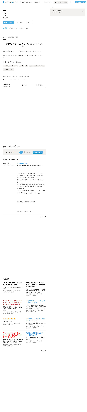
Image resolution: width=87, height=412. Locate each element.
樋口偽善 (5, 17)
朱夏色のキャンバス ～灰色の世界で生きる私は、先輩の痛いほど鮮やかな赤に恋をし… (13, 341)
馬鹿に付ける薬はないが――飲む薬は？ (34, 334)
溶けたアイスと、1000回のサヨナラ (13, 287)
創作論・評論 (10, 312)
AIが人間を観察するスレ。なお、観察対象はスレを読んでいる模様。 (35, 284)
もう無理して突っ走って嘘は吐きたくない (35, 319)
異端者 (28, 339)
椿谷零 (10, 321)
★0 (27, 294)
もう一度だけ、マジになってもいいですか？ (35, 301)
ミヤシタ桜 (6, 163)
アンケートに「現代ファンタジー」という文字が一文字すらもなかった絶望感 (12, 302)
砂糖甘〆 (31, 324)
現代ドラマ (10, 290)
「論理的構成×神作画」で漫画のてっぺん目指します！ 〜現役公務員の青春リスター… (36, 306)
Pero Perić (37, 292)
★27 (4, 312)
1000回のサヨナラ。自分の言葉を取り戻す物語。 (12, 283)
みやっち (6, 288)
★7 (27, 341)
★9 (4, 344)
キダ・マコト (40, 308)
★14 (4, 290)
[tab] (5, 38)
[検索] (55, 2)
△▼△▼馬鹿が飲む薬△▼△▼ (34, 337)
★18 (4, 323)
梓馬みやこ (6, 310)
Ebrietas (5, 321)
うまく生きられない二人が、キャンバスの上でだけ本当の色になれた (12, 335)
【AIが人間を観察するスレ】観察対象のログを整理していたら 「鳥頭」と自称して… (36, 290)
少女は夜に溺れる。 (10, 318)
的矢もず (15, 342)
